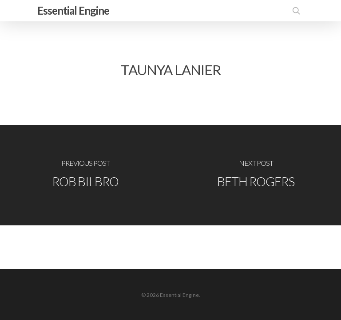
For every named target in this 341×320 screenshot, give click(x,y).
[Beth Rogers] (255, 175)
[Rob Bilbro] (85, 175)
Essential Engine (73, 10)
